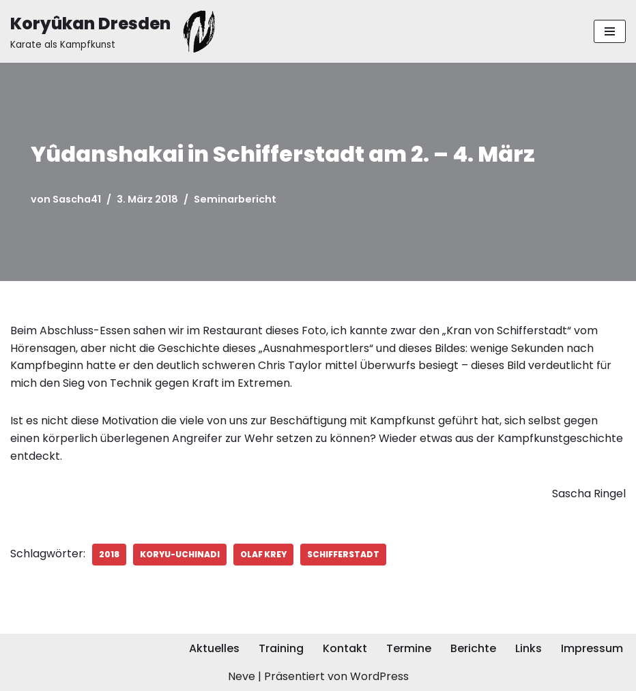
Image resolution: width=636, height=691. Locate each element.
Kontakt (345, 648)
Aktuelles (214, 648)
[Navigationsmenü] (610, 31)
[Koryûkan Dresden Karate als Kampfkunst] (115, 31)
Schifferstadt (343, 554)
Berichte (473, 648)
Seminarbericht (235, 199)
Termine (408, 648)
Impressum (592, 648)
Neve (241, 676)
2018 (109, 554)
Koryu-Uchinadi (180, 554)
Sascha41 (77, 199)
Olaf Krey (263, 554)
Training (281, 648)
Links (528, 648)
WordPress (379, 676)
